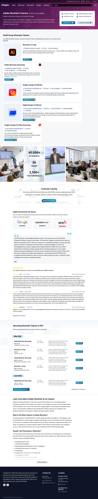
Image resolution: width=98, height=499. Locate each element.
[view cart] (88, 1)
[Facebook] (7, 485)
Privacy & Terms (19, 497)
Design (38, 5)
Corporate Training (85, 22)
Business (21, 5)
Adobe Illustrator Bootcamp (78, 274)
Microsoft (30, 5)
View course (28, 59)
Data (13, 5)
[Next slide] (70, 234)
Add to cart (79, 343)
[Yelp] (4, 485)
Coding (46, 5)
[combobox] (72, 5)
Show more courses (21, 389)
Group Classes (68, 22)
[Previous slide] (68, 234)
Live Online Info (62, 491)
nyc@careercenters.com (48, 483)
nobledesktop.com (37, 88)
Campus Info (62, 484)
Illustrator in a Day (19, 349)
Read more (14, 76)
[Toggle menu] (95, 5)
